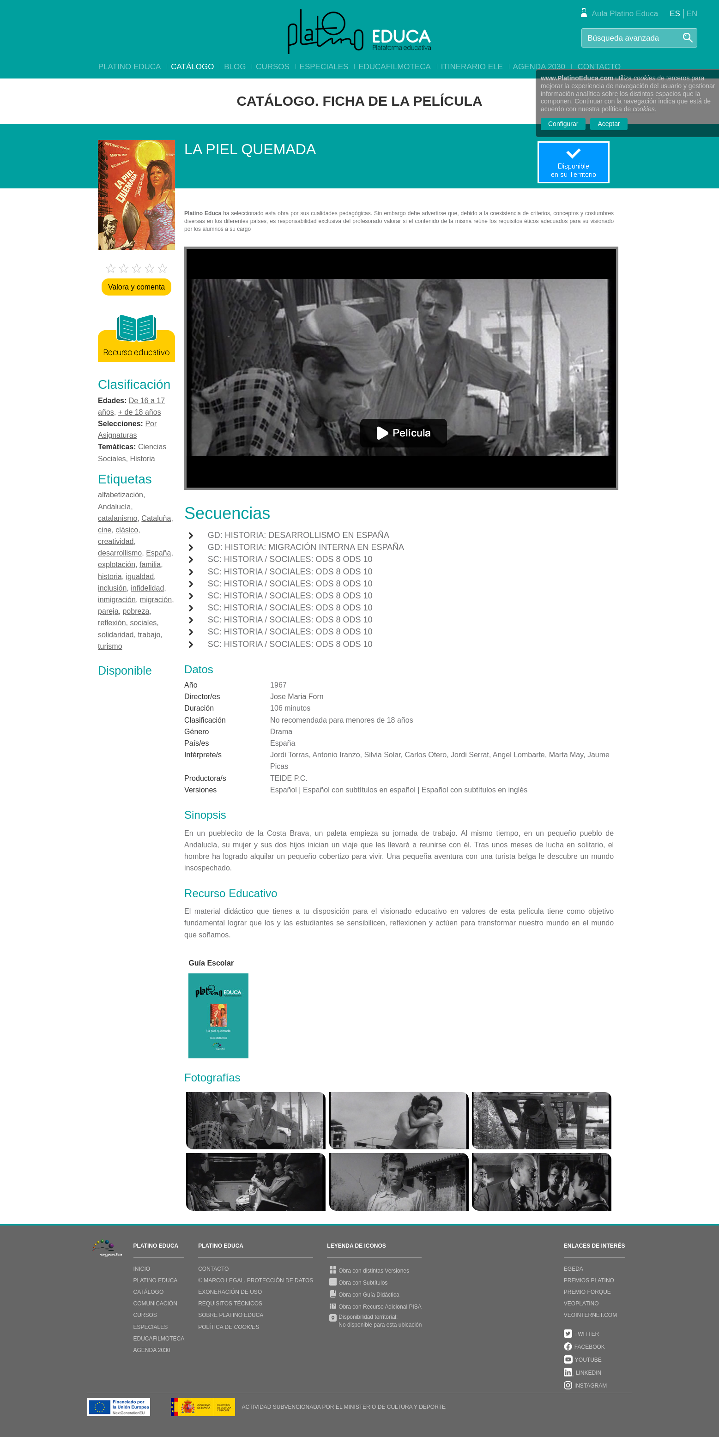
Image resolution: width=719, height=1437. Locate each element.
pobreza (135, 611)
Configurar (563, 123)
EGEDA (573, 1269)
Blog (235, 66)
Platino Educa (129, 66)
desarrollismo (120, 553)
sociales (143, 623)
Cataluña (156, 518)
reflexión (112, 623)
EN (692, 13)
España (158, 553)
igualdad (140, 576)
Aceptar (609, 123)
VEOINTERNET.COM (590, 1315)
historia (110, 576)
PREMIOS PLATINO (589, 1280)
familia (150, 564)
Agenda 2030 (539, 66)
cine (104, 530)
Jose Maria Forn (297, 696)
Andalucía (114, 507)
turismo (110, 646)
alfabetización (120, 495)
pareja (108, 611)
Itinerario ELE (472, 66)
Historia (142, 459)
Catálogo (192, 66)
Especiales (324, 66)
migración (156, 600)
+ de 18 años (139, 412)
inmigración (117, 600)
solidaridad (115, 635)
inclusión (112, 588)
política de (628, 109)
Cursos (273, 66)
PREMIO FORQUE (587, 1292)
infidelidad (147, 588)
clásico (126, 530)
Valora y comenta (136, 287)
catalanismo (117, 518)
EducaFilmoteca (394, 66)
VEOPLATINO (581, 1303)
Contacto (599, 66)
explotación (116, 564)
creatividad (115, 541)
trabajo (149, 635)
